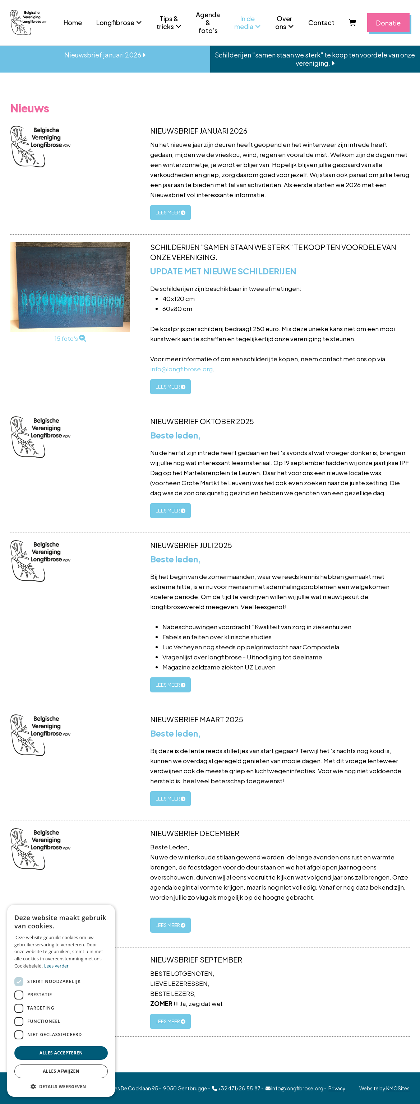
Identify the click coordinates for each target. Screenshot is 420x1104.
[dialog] (61, 1001)
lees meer (170, 212)
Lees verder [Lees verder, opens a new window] (56, 966)
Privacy (337, 1088)
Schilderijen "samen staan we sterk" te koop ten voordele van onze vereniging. (315, 59)
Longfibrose (115, 22)
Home (73, 22)
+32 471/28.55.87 (236, 1088)
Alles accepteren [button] (61, 1053)
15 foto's (70, 338)
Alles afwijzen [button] (61, 1071)
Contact (321, 22)
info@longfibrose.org (181, 369)
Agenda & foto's (208, 22)
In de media (244, 22)
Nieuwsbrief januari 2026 (105, 55)
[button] (61, 1086)
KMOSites (398, 1088)
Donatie (388, 23)
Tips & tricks (167, 22)
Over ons (283, 22)
